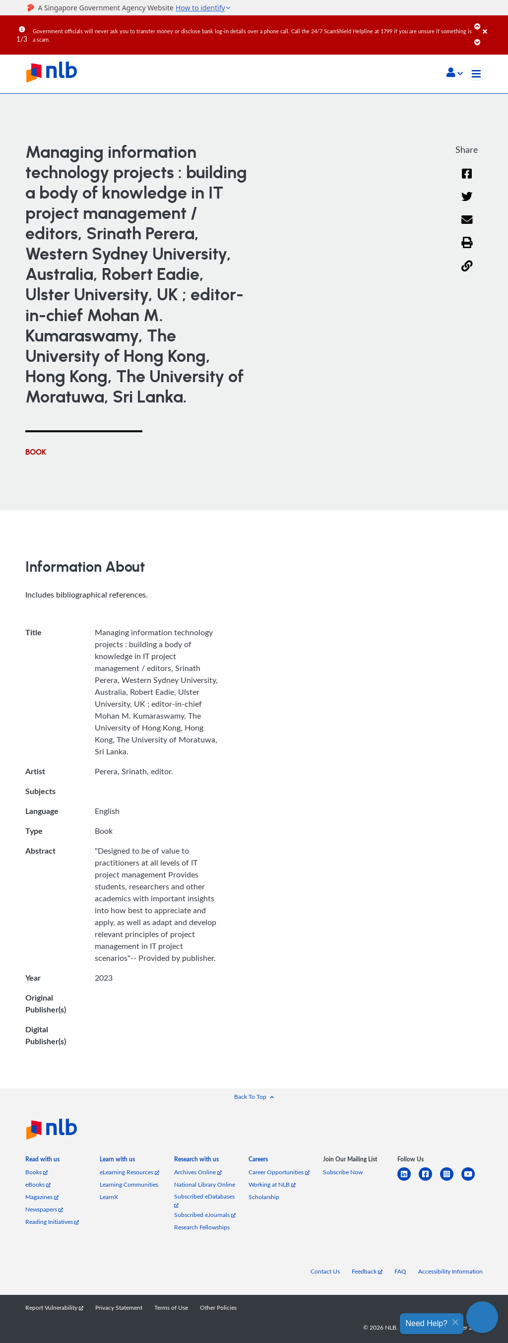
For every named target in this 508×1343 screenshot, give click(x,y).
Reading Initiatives (52, 1221)
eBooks (38, 1184)
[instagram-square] (450, 1180)
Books (36, 1172)
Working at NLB (272, 1184)
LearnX (109, 1197)
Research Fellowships (202, 1227)
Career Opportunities (279, 1172)
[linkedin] (408, 1180)
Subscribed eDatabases (204, 1200)
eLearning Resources (129, 1172)
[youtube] (472, 1180)
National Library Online (204, 1184)
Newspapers (44, 1209)
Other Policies (218, 1307)
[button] (454, 73)
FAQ (400, 1271)
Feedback (367, 1271)
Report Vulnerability (54, 1307)
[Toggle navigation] (476, 73)
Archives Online (198, 1172)
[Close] (494, 24)
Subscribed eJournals (205, 1214)
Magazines (42, 1197)
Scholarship (264, 1197)
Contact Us (325, 1271)
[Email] (467, 226)
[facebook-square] (429, 1180)
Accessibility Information (450, 1271)
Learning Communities (129, 1184)
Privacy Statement (118, 1307)
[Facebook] (467, 180)
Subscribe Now (343, 1172)
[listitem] (42, 1161)
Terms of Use (171, 1307)
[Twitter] (467, 202)
